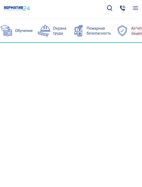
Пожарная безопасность (99, 30)
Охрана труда (59, 30)
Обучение (24, 30)
